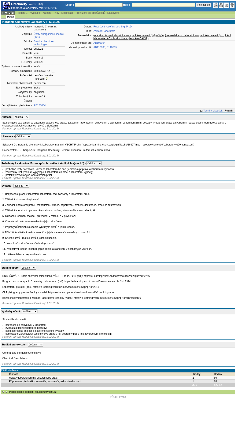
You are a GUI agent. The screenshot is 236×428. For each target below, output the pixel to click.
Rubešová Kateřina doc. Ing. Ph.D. (113, 26)
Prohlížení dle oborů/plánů (90, 12)
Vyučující (35, 12)
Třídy (56, 12)
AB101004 (40, 105)
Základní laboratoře (104, 31)
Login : (70, 4)
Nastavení (113, 12)
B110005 (112, 47)
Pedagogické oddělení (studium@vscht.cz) (33, 391)
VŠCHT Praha (118, 396)
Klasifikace (67, 12)
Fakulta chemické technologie (44, 43)
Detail (10, 16)
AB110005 (99, 47)
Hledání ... (22, 12)
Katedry (47, 12)
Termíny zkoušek (212, 110)
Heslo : (127, 4)
